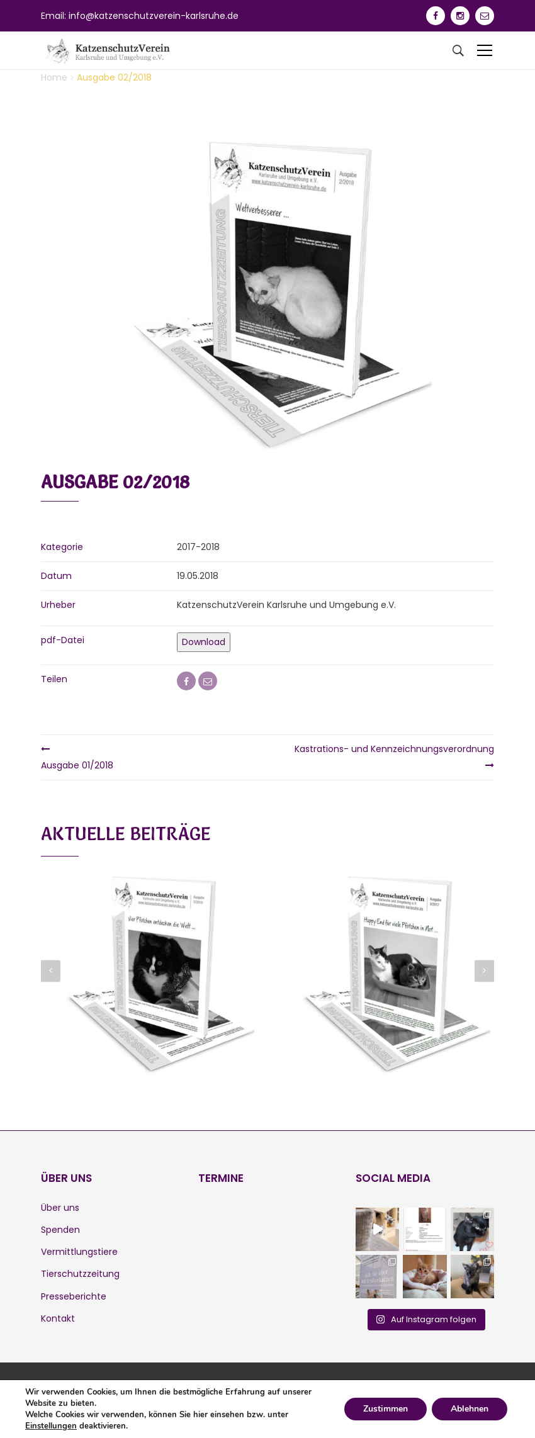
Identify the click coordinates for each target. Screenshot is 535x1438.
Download (203, 642)
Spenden (60, 1229)
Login (196, 1407)
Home (54, 77)
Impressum (88, 1407)
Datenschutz (149, 1407)
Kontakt (58, 1318)
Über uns (60, 1207)
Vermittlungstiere (79, 1251)
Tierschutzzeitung (80, 1273)
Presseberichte (73, 1296)
